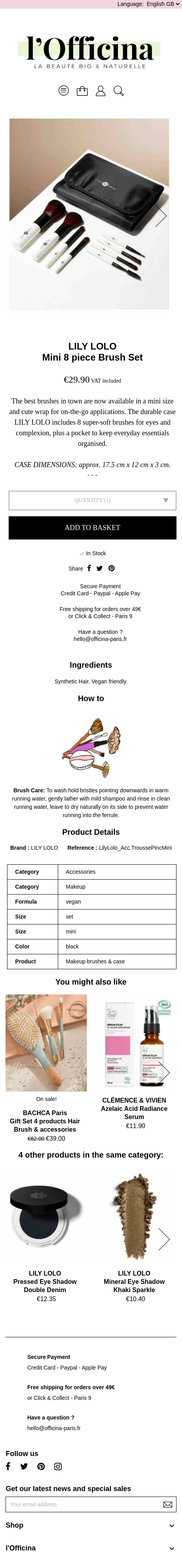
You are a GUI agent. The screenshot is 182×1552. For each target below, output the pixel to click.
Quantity (88, 500)
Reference (81, 848)
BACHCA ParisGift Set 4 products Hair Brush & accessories (45, 1121)
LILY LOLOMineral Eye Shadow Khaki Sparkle (134, 1281)
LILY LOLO (92, 346)
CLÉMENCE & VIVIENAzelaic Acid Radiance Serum (134, 1108)
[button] (163, 216)
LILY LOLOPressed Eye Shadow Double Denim (45, 1281)
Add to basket (92, 528)
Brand (18, 848)
